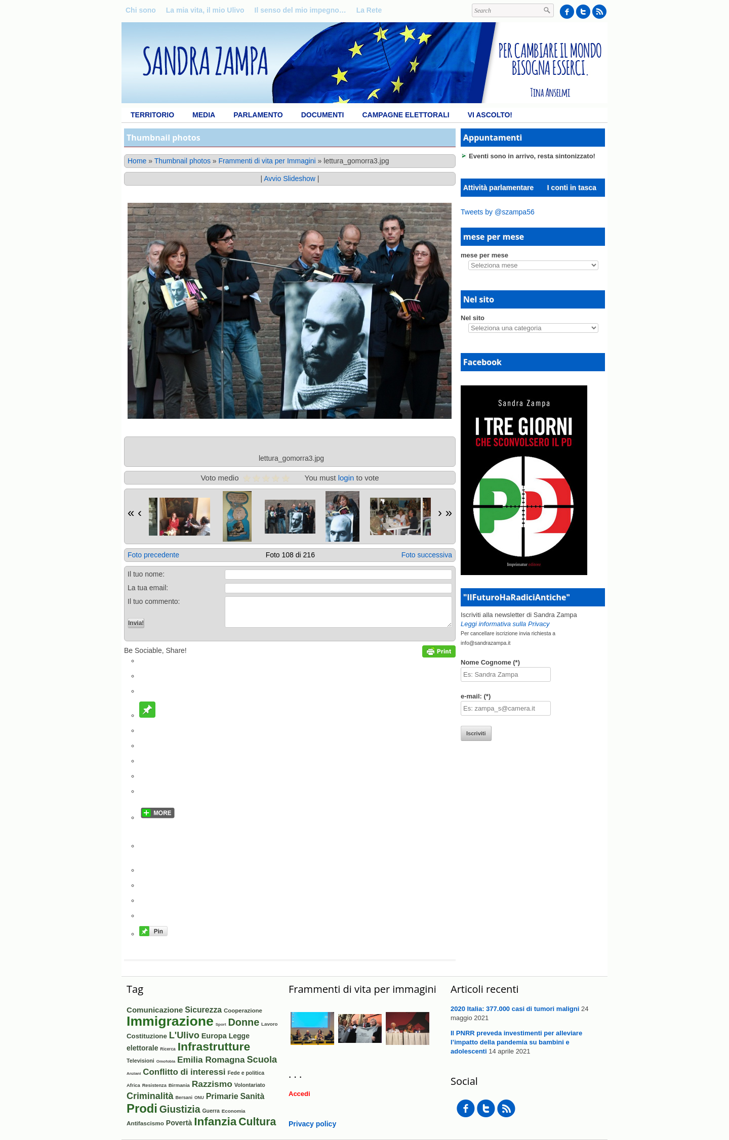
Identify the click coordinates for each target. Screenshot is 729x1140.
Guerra (211, 1111)
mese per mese (484, 255)
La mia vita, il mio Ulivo (205, 10)
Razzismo (212, 1084)
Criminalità (150, 1096)
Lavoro (269, 1024)
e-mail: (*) (476, 696)
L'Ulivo (184, 1035)
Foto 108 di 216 (290, 555)
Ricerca (167, 1048)
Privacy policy (312, 1124)
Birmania (179, 1085)
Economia (234, 1111)
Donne (244, 1022)
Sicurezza (203, 1009)
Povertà (179, 1123)
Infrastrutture (214, 1046)
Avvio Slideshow (289, 178)
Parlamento (257, 115)
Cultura (257, 1121)
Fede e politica (245, 1073)
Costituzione (147, 1036)
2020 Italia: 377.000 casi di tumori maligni (515, 1009)
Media (203, 115)
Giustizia (179, 1109)
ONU (199, 1097)
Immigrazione (170, 1021)
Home (137, 161)
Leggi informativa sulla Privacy (505, 624)
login (346, 477)
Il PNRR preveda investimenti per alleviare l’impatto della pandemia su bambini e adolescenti (516, 1042)
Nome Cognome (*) (490, 662)
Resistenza (154, 1085)
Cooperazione (243, 1010)
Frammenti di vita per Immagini (267, 161)
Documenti (322, 115)
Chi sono (141, 10)
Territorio (152, 115)
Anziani (134, 1073)
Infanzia (215, 1121)
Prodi (142, 1108)
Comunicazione (155, 1009)
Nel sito (472, 318)
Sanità (252, 1096)
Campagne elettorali (405, 115)
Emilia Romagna (211, 1060)
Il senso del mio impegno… (300, 10)
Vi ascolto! (490, 115)
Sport (221, 1024)
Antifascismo (145, 1123)
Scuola (262, 1060)
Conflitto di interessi (184, 1072)
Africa (133, 1085)
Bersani (183, 1097)
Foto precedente (153, 555)
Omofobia (166, 1061)
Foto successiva (426, 555)
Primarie (222, 1096)
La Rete (369, 10)
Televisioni (140, 1061)
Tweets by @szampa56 (498, 212)
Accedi (299, 1094)
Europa (214, 1036)
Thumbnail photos (182, 161)
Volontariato (249, 1085)
